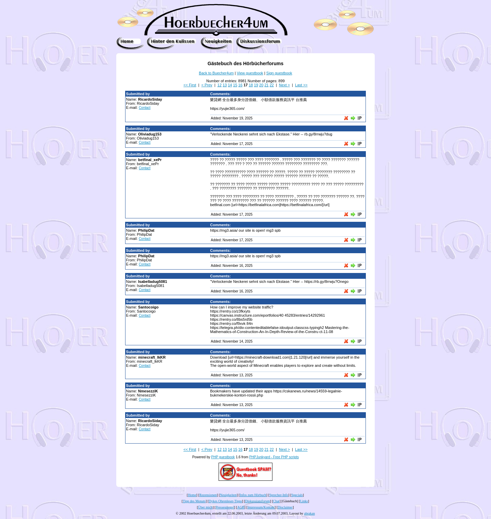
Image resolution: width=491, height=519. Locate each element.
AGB (240, 507)
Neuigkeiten (228, 495)
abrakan (309, 513)
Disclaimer (285, 507)
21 (266, 85)
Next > (284, 85)
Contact (144, 108)
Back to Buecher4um (216, 73)
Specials (297, 495)
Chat (276, 501)
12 (220, 85)
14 (230, 85)
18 (251, 85)
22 (272, 85)
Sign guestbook (279, 73)
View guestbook (250, 73)
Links (304, 501)
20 (261, 85)
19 (256, 85)
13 (225, 85)
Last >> (301, 85)
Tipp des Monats (194, 501)
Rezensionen (208, 495)
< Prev (206, 85)
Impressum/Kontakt (261, 507)
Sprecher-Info (278, 495)
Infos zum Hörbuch (253, 495)
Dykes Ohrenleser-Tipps (225, 501)
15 (235, 85)
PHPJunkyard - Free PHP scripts (274, 457)
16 (240, 85)
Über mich (205, 507)
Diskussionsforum (257, 501)
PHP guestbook (223, 457)
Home (192, 495)
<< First (189, 85)
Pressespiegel (224, 507)
